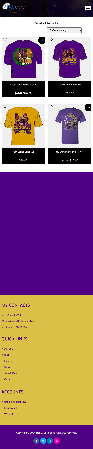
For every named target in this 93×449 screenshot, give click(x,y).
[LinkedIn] (50, 441)
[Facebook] (36, 441)
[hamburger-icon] (88, 8)
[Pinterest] (57, 441)
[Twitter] (43, 441)
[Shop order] (64, 30)
